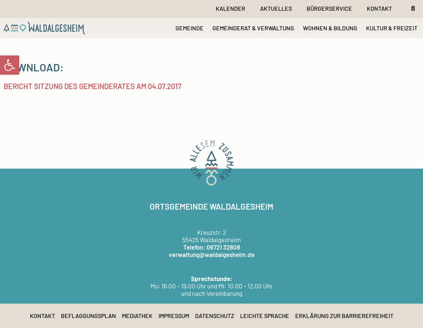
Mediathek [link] (137, 315)
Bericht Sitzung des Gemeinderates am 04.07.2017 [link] (92, 86)
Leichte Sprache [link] (264, 315)
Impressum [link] (173, 315)
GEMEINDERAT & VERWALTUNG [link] (253, 27)
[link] (9, 65)
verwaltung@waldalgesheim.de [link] (212, 254)
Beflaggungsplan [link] (88, 315)
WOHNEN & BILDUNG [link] (330, 27)
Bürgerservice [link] (329, 8)
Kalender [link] (230, 8)
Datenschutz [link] (214, 315)
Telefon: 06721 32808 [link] (211, 247)
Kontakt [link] (379, 8)
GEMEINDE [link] (189, 27)
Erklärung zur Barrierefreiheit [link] (344, 315)
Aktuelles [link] (276, 8)
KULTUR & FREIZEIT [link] (391, 27)
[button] (413, 8)
